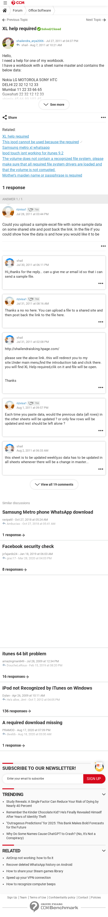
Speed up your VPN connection (28, 877)
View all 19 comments (57, 484)
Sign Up (12, 897)
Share (12, 117)
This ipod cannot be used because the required (40, 142)
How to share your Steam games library (34, 871)
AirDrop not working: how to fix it (29, 858)
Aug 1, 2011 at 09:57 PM (32, 407)
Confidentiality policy (62, 897)
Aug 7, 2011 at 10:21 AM (46, 45)
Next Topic (93, 20)
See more (56, 104)
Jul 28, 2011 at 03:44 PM (32, 214)
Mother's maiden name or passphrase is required (42, 175)
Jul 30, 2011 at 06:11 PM (33, 265)
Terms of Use (38, 897)
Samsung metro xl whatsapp (26, 147)
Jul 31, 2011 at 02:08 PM (33, 342)
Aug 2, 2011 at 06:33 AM (32, 450)
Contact (83, 897)
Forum (17, 10)
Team (23, 897)
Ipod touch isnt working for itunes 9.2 (32, 153)
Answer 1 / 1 (12, 199)
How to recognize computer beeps (31, 884)
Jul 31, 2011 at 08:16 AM (33, 303)
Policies (96, 897)
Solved (45, 29)
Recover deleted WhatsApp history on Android (39, 864)
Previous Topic (17, 20)
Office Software (39, 10)
